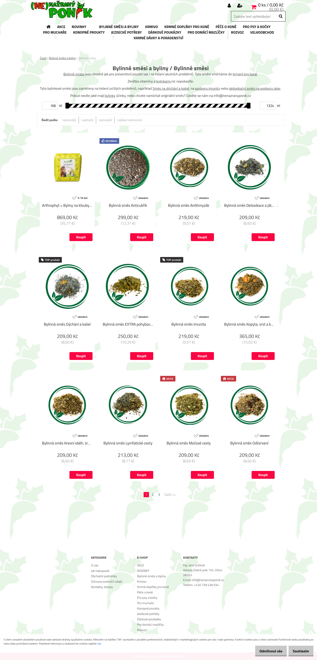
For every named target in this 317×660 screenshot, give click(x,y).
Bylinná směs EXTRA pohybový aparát (128, 324)
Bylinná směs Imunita (188, 324)
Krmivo (141, 581)
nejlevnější (69, 120)
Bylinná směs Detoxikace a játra (249, 205)
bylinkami (163, 81)
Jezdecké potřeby (148, 613)
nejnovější (105, 120)
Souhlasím (299, 651)
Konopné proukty (148, 608)
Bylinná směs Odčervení (249, 443)
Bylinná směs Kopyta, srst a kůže (249, 324)
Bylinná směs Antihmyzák (188, 205)
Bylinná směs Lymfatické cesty (128, 443)
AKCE (140, 565)
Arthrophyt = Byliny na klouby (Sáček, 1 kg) (67, 205)
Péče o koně (145, 592)
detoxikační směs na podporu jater (254, 88)
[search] (281, 16)
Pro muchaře (145, 603)
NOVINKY (143, 570)
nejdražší (87, 120)
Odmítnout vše (267, 651)
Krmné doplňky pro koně (153, 586)
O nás (94, 565)
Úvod (43, 58)
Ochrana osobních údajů (106, 581)
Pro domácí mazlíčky (150, 624)
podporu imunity (207, 88)
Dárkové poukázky (149, 619)
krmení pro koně (245, 74)
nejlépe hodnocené (129, 120)
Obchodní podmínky (104, 576)
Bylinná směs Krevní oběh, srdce (67, 443)
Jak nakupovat (100, 570)
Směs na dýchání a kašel (171, 88)
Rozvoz (142, 629)
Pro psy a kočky (147, 597)
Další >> (170, 494)
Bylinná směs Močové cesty (189, 443)
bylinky (110, 95)
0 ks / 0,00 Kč (271, 4)
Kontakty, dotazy (102, 586)
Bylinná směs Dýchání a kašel (67, 324)
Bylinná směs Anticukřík (128, 205)
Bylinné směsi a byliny (62, 58)
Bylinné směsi (73, 74)
